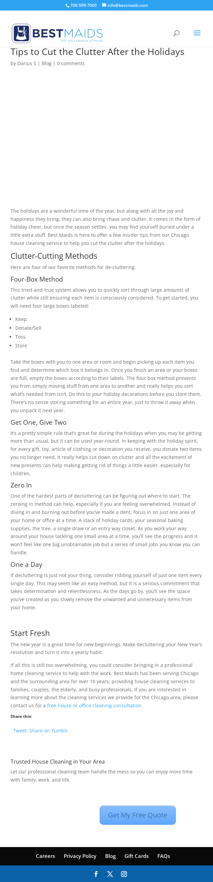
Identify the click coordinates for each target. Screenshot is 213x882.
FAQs (163, 855)
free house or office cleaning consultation (94, 705)
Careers (45, 855)
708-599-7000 (83, 5)
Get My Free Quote (137, 815)
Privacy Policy (80, 855)
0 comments (71, 63)
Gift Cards (136, 855)
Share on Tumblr (49, 729)
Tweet (20, 729)
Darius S (26, 63)
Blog (47, 63)
